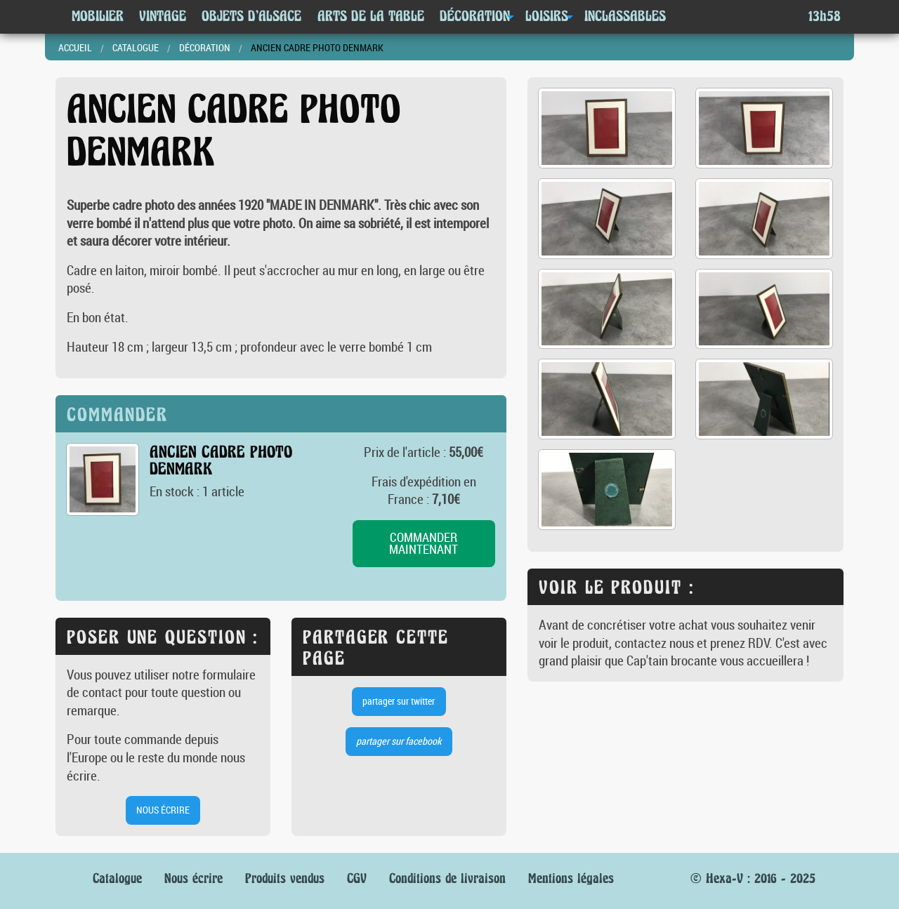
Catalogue (135, 47)
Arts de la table (370, 16)
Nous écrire (193, 878)
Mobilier (98, 16)
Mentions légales (571, 878)
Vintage (162, 16)
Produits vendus (284, 878)
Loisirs (546, 16)
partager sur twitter (398, 701)
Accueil (75, 47)
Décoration (475, 16)
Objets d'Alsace (251, 16)
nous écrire (163, 809)
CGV (357, 878)
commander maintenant (423, 543)
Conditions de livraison (447, 878)
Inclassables (625, 16)
